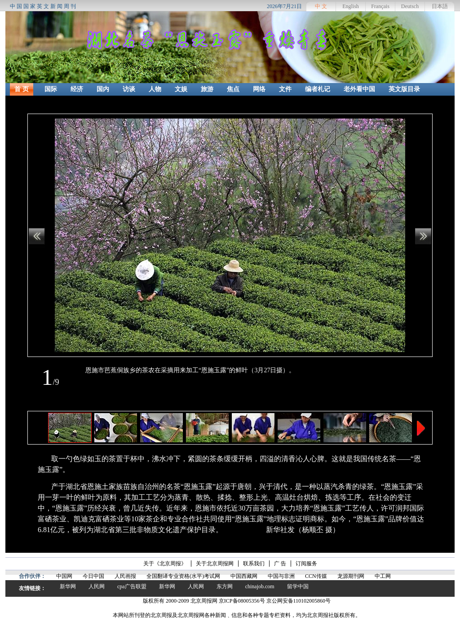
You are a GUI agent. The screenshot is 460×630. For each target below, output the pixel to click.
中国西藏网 (243, 576)
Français (380, 6)
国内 (103, 89)
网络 (259, 89)
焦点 (233, 89)
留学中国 (298, 586)
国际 (50, 89)
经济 (77, 89)
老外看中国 (359, 89)
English (350, 6)
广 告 (280, 563)
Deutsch (410, 6)
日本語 (440, 6)
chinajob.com (259, 586)
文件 (285, 89)
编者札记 (317, 89)
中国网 (64, 576)
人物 (155, 89)
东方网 (225, 586)
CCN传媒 (316, 576)
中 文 (321, 6)
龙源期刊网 (350, 576)
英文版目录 (404, 89)
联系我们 (254, 563)
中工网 (383, 576)
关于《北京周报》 (164, 563)
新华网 (68, 586)
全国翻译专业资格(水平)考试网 (183, 576)
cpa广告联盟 (131, 586)
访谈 (129, 89)
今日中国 (93, 576)
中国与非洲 (281, 576)
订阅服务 (306, 563)
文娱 (181, 89)
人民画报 (125, 576)
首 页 (21, 89)
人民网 (96, 586)
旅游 (207, 89)
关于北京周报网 (215, 563)
